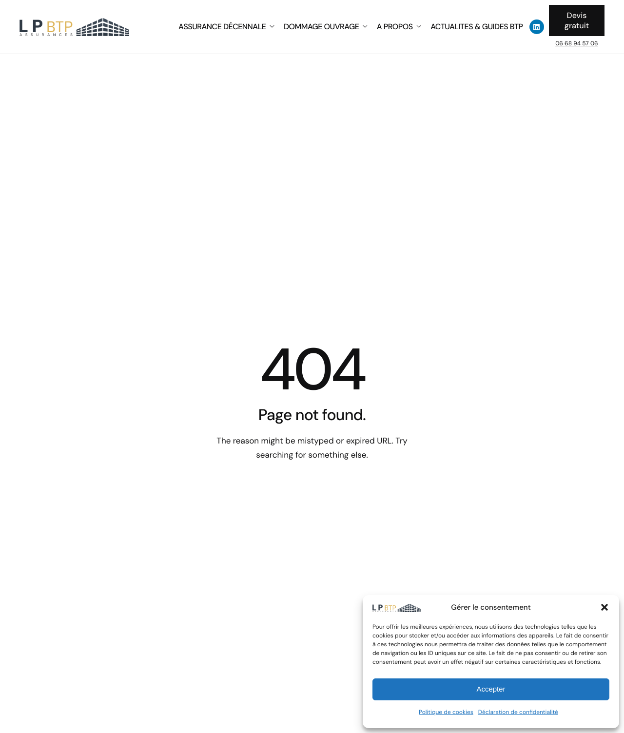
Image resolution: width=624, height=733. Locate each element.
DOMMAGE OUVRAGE (325, 27)
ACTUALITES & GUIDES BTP (476, 27)
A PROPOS (399, 27)
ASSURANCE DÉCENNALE (226, 27)
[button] (604, 607)
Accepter (490, 689)
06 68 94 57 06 (576, 43)
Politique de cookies (446, 712)
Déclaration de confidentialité (518, 712)
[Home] (74, 26)
